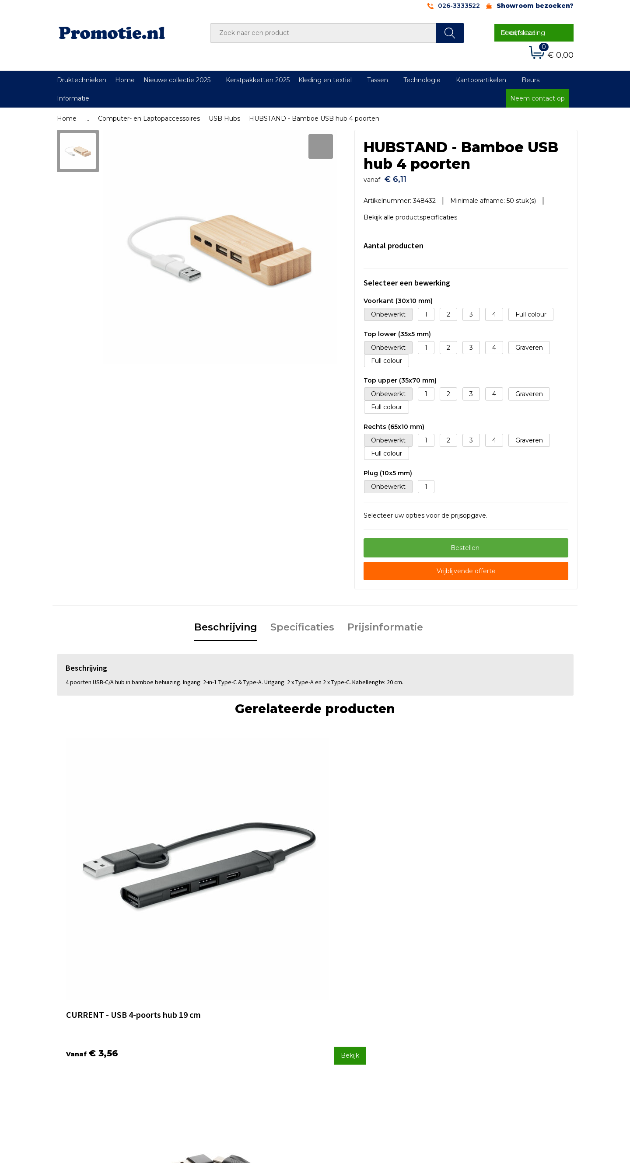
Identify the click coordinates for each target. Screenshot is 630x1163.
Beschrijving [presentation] (225, 623)
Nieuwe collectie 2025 (177, 80)
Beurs (530, 80)
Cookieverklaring (479, 993)
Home (125, 80)
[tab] (225, 623)
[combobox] (323, 33)
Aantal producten (394, 241)
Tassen (377, 80)
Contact (338, 981)
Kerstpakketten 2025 (258, 80)
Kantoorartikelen (481, 80)
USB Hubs (224, 118)
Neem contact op (537, 98)
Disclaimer (470, 1016)
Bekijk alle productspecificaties (413, 213)
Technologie (422, 80)
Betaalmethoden (352, 993)
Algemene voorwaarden (491, 981)
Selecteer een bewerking (407, 278)
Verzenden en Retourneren (368, 1004)
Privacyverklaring (480, 1004)
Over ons (211, 981)
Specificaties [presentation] (302, 623)
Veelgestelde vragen (229, 993)
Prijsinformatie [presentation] (385, 623)
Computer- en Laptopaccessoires (149, 118)
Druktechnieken (81, 80)
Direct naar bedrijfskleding (523, 33)
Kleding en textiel (325, 80)
